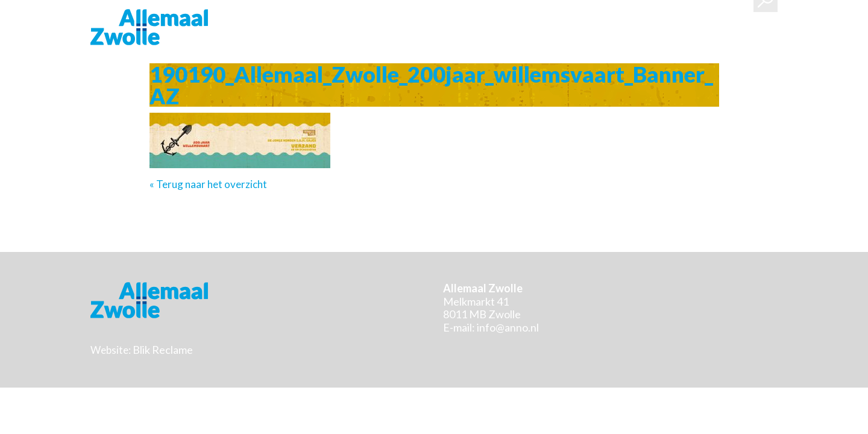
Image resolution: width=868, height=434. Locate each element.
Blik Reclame (163, 349)
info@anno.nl (508, 327)
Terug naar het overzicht (210, 184)
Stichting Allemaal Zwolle (149, 27)
